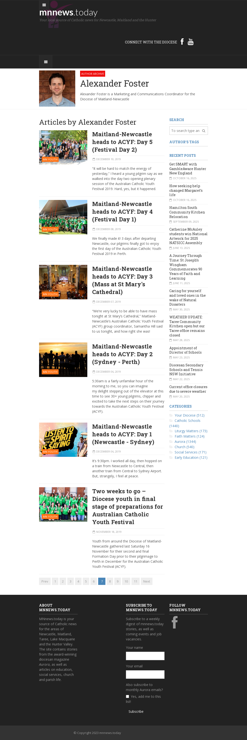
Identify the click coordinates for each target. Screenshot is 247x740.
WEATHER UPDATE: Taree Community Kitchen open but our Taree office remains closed (187, 326)
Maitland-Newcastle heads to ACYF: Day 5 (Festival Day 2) (122, 141)
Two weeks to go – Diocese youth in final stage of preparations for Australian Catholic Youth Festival (127, 506)
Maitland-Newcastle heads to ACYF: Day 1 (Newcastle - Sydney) (123, 434)
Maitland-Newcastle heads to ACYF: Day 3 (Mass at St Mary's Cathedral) (122, 280)
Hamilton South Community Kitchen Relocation (187, 212)
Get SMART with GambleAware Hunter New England (187, 168)
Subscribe (136, 711)
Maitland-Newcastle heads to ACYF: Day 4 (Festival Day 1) (122, 211)
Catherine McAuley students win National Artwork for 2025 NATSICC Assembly (188, 236)
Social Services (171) (190, 452)
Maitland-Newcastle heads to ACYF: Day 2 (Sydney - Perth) (122, 354)
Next (146, 581)
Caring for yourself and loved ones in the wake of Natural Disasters (187, 297)
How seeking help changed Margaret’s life (186, 190)
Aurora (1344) (185, 441)
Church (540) (184, 447)
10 (126, 581)
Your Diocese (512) (190, 415)
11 (135, 581)
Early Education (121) (191, 457)
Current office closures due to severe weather (188, 389)
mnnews (68, 11)
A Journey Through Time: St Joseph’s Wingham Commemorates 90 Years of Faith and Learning (185, 266)
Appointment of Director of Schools (185, 350)
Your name (134, 647)
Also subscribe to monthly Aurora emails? (144, 687)
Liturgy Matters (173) (191, 431)
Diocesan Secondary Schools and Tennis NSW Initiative (186, 369)
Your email (134, 666)
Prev (44, 581)
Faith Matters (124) (190, 436)
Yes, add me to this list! (143, 699)
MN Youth (50, 159)
